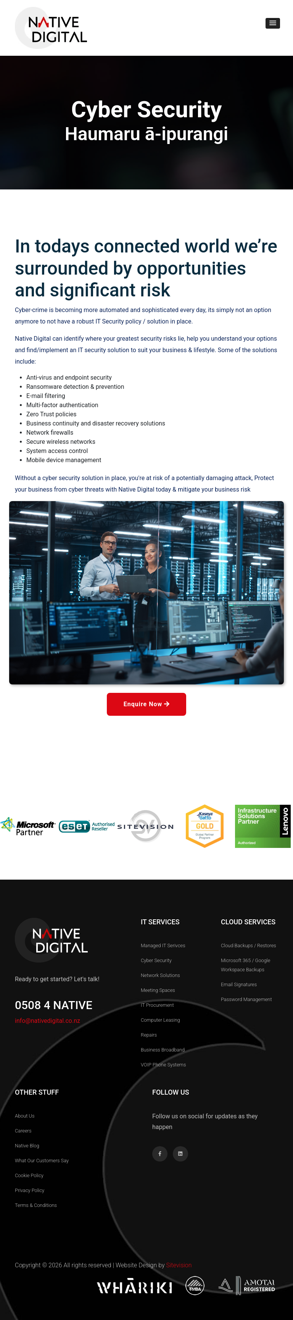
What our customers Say (42, 1160)
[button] (273, 23)
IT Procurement (157, 1005)
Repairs (149, 1035)
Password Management (246, 999)
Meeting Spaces (158, 990)
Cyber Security (156, 960)
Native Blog (27, 1146)
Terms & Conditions (36, 1205)
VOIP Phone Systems (163, 1065)
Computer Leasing (160, 1020)
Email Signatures (239, 984)
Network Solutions (160, 975)
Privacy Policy (29, 1190)
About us (24, 1116)
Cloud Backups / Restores (248, 945)
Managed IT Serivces (163, 945)
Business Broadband (163, 1050)
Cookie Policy (29, 1175)
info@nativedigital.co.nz (47, 1020)
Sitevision (179, 1265)
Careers (23, 1131)
